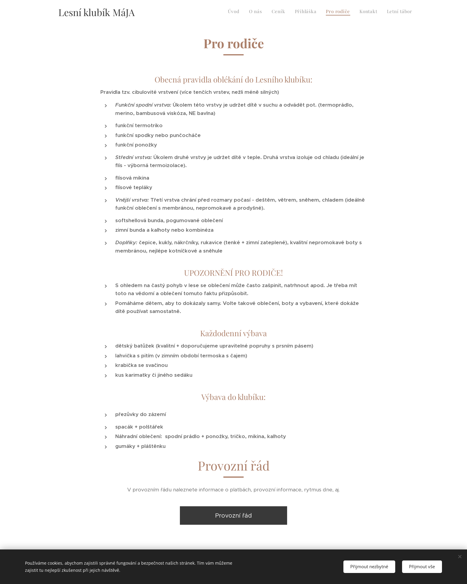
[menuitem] (357, 12)
